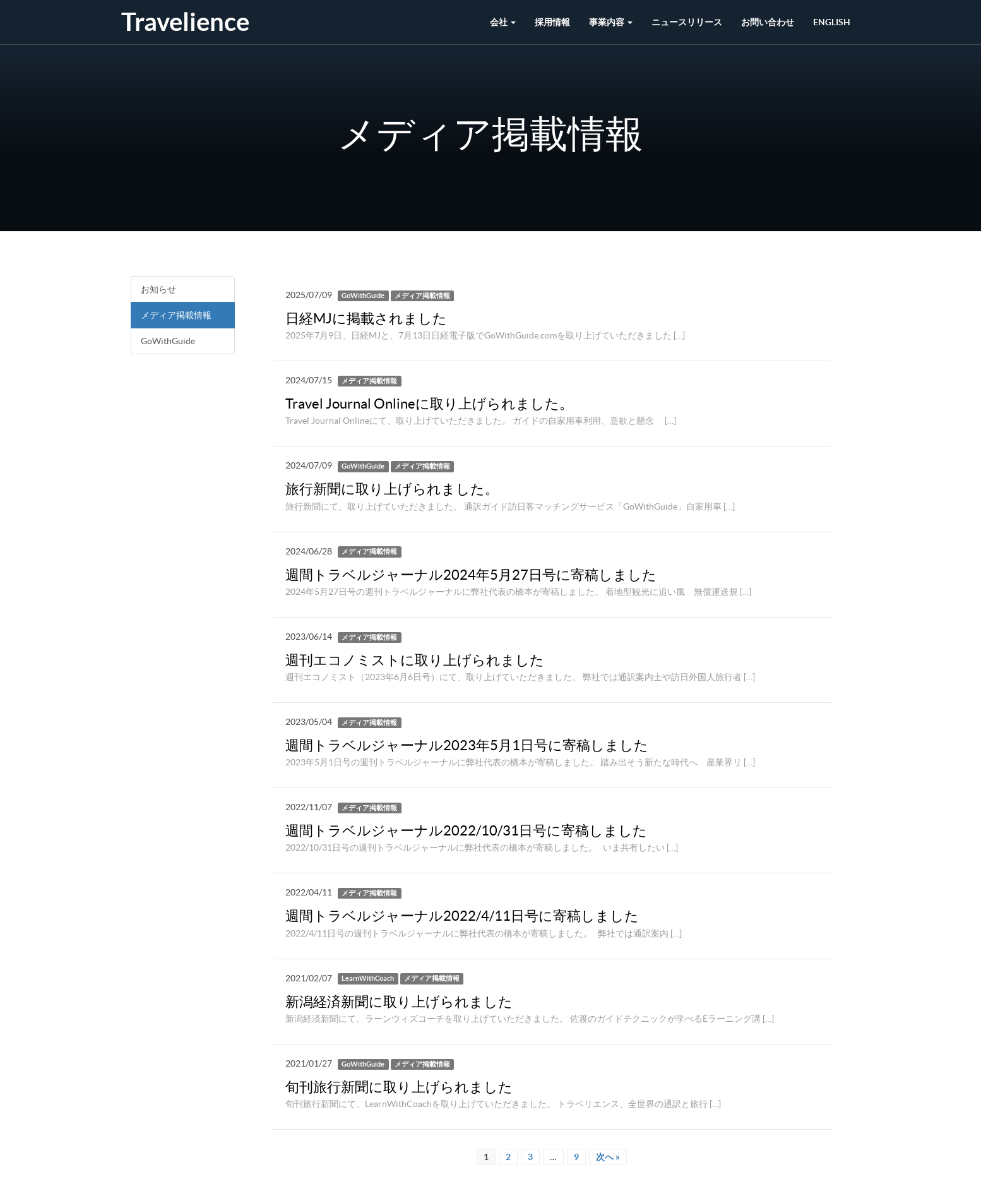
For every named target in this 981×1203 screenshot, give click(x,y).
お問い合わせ (767, 22)
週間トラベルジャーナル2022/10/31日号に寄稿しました (466, 830)
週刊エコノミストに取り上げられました (414, 659)
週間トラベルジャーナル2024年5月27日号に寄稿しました (471, 574)
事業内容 (611, 22)
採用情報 (552, 22)
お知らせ (158, 289)
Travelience (185, 22)
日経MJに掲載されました (366, 318)
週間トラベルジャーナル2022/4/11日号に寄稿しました (462, 915)
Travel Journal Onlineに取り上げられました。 (429, 403)
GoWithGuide (168, 341)
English (831, 22)
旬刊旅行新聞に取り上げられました (399, 1086)
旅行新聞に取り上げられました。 (392, 488)
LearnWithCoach (368, 979)
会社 (503, 22)
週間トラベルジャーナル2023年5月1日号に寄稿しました (466, 745)
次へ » (608, 1157)
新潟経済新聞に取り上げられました (399, 1001)
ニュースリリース (686, 22)
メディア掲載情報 (176, 315)
